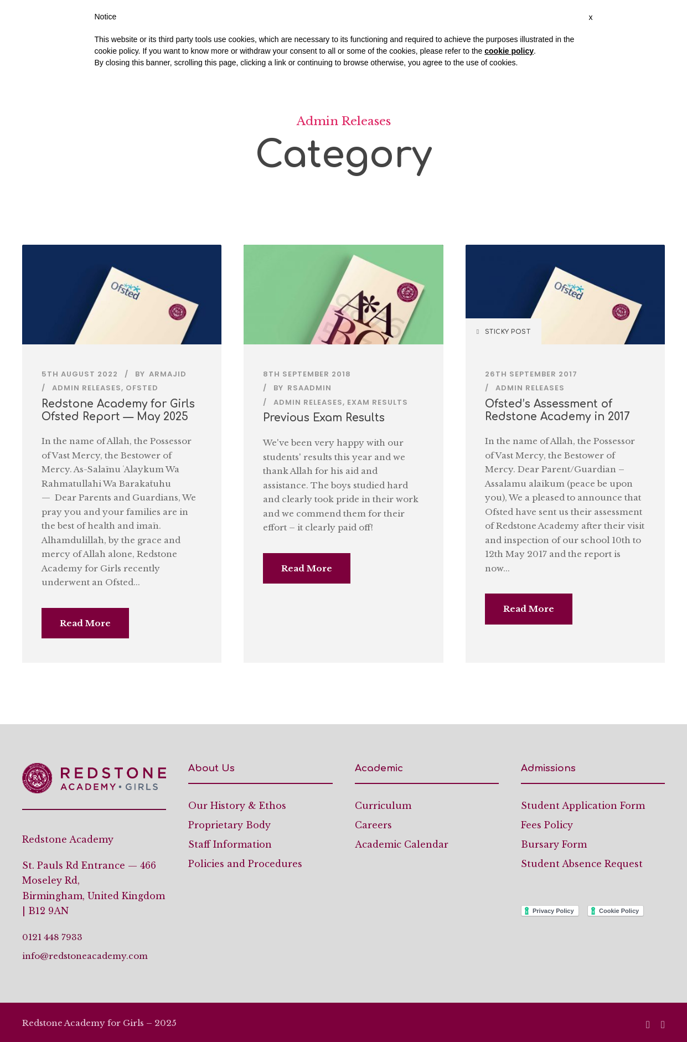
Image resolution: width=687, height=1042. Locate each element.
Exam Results (377, 402)
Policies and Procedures (245, 863)
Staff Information (230, 844)
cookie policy (509, 51)
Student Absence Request (582, 863)
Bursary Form (554, 844)
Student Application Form (583, 805)
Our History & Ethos (237, 805)
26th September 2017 (531, 374)
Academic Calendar (401, 844)
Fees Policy (547, 824)
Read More (85, 623)
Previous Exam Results (324, 418)
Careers (373, 824)
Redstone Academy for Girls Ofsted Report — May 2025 (118, 410)
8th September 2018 (307, 374)
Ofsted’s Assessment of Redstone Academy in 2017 (557, 410)
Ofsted (142, 388)
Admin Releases (86, 388)
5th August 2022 (80, 374)
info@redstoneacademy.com (85, 956)
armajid (168, 374)
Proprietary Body (229, 824)
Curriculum (383, 805)
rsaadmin (309, 388)
